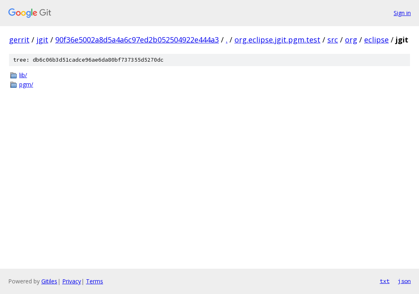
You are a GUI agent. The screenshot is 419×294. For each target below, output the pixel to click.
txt (385, 281)
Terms (94, 281)
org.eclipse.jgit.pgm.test (277, 40)
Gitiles (49, 281)
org (351, 40)
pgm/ (26, 84)
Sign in (402, 13)
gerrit (19, 40)
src (332, 40)
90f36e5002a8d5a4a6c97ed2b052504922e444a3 (137, 40)
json (404, 281)
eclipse (376, 40)
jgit (42, 40)
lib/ (23, 75)
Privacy (71, 281)
